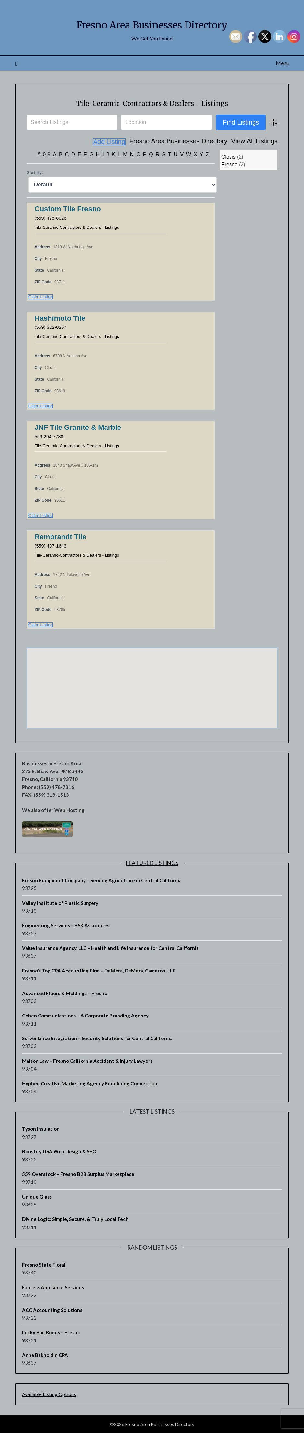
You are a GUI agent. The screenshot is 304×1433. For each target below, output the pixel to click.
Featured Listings (152, 862)
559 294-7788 (51, 436)
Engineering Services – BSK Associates (65, 925)
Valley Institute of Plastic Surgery (60, 902)
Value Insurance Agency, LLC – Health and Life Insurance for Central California (110, 947)
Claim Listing (40, 296)
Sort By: (35, 172)
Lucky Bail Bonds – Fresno (51, 1332)
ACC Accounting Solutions (52, 1310)
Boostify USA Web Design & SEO (59, 1151)
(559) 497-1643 (52, 545)
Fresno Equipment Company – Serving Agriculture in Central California (102, 880)
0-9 (46, 154)
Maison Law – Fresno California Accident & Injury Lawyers (87, 1060)
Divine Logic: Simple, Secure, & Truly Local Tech (75, 1219)
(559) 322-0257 (52, 326)
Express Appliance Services (53, 1287)
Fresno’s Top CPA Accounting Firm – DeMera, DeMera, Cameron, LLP (98, 970)
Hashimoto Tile (60, 318)
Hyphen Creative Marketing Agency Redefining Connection (89, 1083)
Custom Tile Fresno (68, 209)
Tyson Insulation (41, 1128)
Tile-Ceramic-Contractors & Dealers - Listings (152, 102)
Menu (282, 63)
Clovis (228, 156)
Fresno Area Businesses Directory (152, 23)
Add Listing (261, 141)
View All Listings (218, 141)
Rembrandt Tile (60, 536)
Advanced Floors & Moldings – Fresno (64, 993)
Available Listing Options (49, 1394)
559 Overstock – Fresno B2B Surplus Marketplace (78, 1174)
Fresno (229, 164)
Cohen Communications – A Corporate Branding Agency (85, 1015)
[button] (105, 658)
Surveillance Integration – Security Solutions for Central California (97, 1038)
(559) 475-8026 (52, 217)
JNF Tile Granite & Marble (78, 427)
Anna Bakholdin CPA (45, 1355)
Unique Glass (37, 1196)
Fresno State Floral (43, 1264)
